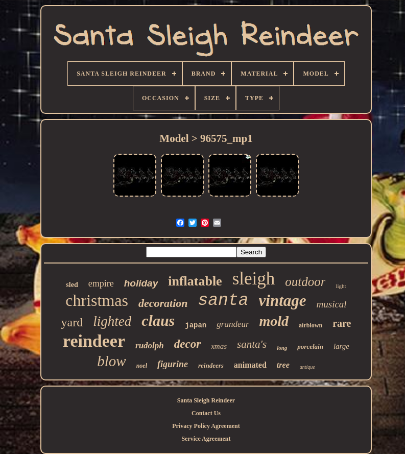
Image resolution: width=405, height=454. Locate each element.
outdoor (305, 282)
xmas (219, 346)
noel (141, 365)
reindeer (94, 340)
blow (111, 361)
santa (223, 300)
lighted (112, 321)
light (341, 286)
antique (307, 367)
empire (101, 283)
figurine (172, 364)
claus (158, 320)
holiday (141, 283)
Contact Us (206, 413)
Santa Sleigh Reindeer (206, 400)
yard (72, 322)
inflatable (195, 281)
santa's (252, 344)
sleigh (253, 279)
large (341, 346)
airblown (310, 325)
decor (187, 344)
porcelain (310, 346)
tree (283, 365)
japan (195, 325)
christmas (96, 300)
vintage (282, 300)
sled (72, 285)
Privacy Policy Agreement (206, 425)
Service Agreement (205, 438)
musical (332, 304)
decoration (163, 303)
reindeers (211, 365)
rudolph (149, 345)
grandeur (233, 324)
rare (341, 323)
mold (274, 321)
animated (250, 365)
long (282, 348)
